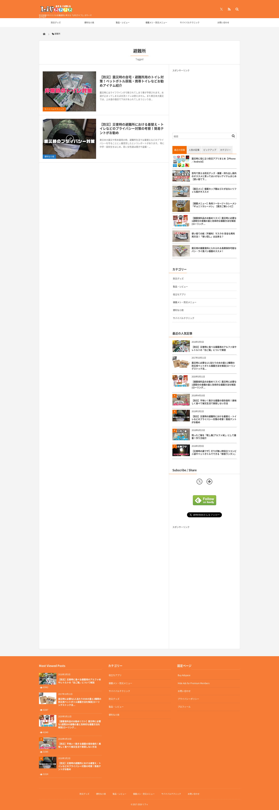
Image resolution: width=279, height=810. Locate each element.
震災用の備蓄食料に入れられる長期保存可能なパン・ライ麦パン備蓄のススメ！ (214, 250)
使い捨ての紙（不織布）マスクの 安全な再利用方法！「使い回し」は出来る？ (213, 235)
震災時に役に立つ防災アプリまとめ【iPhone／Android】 (214, 160)
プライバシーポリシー (188, 699)
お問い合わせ (223, 22)
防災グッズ (56, 22)
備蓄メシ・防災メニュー (156, 22)
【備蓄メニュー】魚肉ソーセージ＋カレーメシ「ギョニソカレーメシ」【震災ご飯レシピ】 (214, 205)
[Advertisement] (202, 100)
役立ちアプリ (179, 294)
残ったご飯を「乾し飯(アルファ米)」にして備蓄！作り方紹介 (214, 437)
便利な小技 (89, 22)
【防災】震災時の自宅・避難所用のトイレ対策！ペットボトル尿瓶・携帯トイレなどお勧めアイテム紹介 (132, 81)
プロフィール (184, 706)
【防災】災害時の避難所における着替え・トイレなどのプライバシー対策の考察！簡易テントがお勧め (132, 128)
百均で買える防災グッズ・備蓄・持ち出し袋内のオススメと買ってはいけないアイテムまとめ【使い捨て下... (214, 176)
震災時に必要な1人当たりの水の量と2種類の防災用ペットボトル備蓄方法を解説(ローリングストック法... (213, 365)
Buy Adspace (184, 675)
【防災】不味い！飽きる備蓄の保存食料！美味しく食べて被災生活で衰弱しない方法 (214, 402)
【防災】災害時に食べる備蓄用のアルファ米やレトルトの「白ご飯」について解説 (214, 349)
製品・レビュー (123, 22)
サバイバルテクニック (189, 22)
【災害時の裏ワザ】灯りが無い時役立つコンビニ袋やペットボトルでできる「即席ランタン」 (214, 453)
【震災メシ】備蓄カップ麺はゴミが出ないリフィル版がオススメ (214, 190)
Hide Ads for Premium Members (194, 683)
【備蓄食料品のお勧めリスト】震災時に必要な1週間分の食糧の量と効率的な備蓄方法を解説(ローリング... (214, 221)
